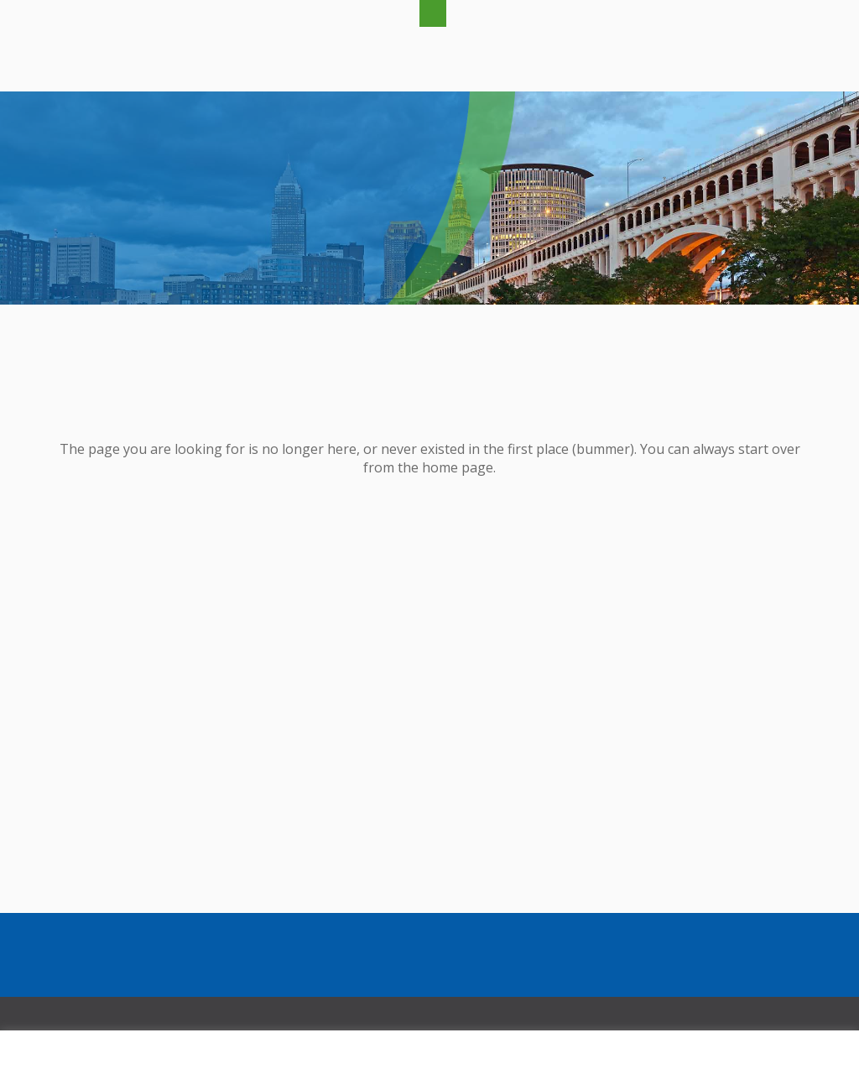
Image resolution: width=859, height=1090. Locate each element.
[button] (432, 13)
